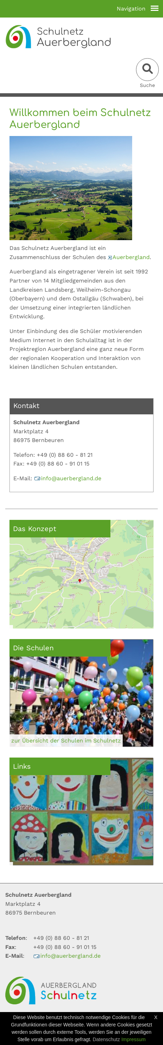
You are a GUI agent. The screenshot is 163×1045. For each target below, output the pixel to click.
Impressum (133, 1039)
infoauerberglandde (67, 478)
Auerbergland (129, 257)
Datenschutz (106, 1039)
